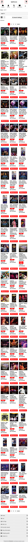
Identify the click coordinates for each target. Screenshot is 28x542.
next (18, 24)
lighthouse (14, 2)
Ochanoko (11, 541)
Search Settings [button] (17, 17)
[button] (2, 1)
